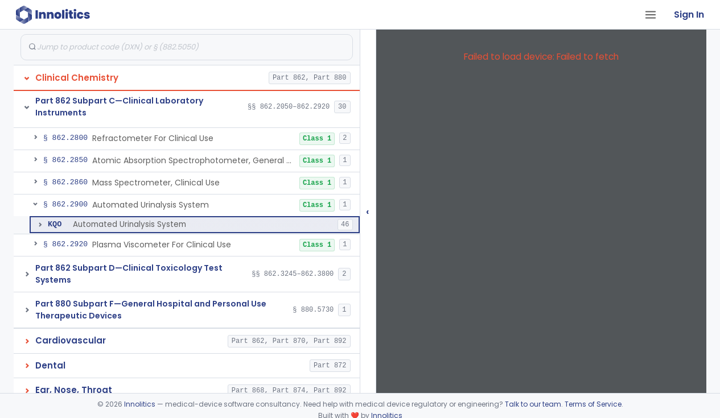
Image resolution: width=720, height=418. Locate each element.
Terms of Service (593, 404)
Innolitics (139, 404)
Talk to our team (533, 404)
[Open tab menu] (650, 14)
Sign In (689, 14)
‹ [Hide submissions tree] (367, 211)
